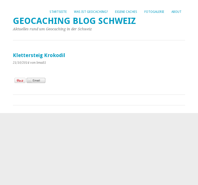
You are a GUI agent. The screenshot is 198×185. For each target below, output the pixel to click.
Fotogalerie (154, 12)
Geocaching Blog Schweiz (74, 21)
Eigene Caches (126, 12)
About (176, 12)
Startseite (58, 12)
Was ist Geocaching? (91, 12)
